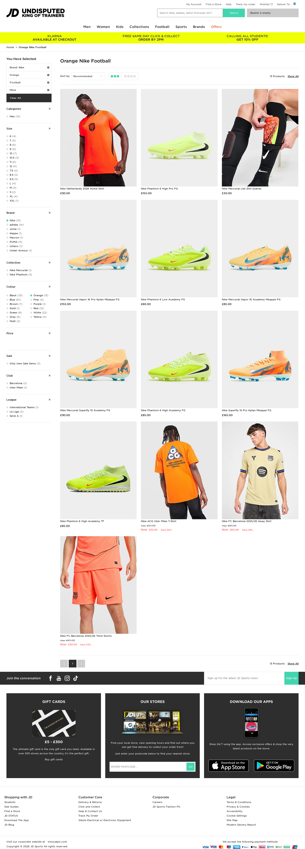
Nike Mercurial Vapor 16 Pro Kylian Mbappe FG (89, 299)
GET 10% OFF (247, 37)
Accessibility (234, 811)
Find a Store (213, 4)
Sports (181, 27)
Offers (216, 27)
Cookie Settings (237, 815)
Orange (29, 74)
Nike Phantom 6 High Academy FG (163, 410)
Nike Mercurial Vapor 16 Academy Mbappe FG (251, 299)
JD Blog (9, 824)
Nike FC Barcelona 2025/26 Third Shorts (86, 635)
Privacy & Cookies (238, 806)
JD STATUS (11, 815)
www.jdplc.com (57, 841)
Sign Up (291, 678)
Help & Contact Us (90, 811)
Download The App (16, 820)
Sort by (65, 76)
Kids (120, 27)
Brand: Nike (29, 67)
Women (103, 27)
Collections (139, 27)
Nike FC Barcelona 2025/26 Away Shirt (246, 521)
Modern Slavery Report (241, 824)
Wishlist (265, 4)
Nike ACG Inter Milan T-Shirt (158, 521)
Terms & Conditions (239, 802)
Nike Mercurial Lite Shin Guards (241, 188)
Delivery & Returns (90, 802)
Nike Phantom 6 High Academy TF (82, 521)
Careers (157, 802)
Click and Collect (89, 806)
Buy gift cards (54, 759)
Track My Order (88, 815)
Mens (29, 90)
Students (9, 802)
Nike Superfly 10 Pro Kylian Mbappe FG (246, 410)
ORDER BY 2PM (151, 37)
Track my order (245, 4)
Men (87, 27)
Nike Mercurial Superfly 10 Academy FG (85, 410)
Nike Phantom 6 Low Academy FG (163, 299)
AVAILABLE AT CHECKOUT (55, 37)
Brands (199, 27)
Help (229, 4)
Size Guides (11, 806)
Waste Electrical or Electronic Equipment (104, 820)
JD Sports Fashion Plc (166, 806)
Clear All (15, 97)
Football (162, 27)
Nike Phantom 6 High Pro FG (159, 188)
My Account (193, 4)
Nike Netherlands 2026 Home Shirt (82, 188)
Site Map (232, 820)
